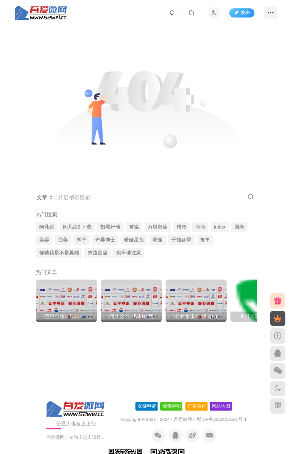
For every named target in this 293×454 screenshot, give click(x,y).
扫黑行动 (110, 227)
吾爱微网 (183, 419)
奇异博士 (105, 240)
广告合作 (197, 406)
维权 (182, 227)
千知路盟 (181, 240)
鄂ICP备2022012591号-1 (220, 419)
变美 (63, 240)
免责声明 (172, 406)
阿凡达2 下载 (77, 227)
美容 (44, 240)
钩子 (82, 240)
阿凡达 (46, 227)
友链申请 (147, 406)
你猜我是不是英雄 (59, 253)
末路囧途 (98, 253)
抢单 (205, 240)
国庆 (239, 227)
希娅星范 (134, 240)
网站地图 (221, 406)
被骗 (134, 227)
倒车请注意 (128, 253)
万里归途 (157, 227)
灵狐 (158, 240)
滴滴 (200, 227)
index (219, 227)
